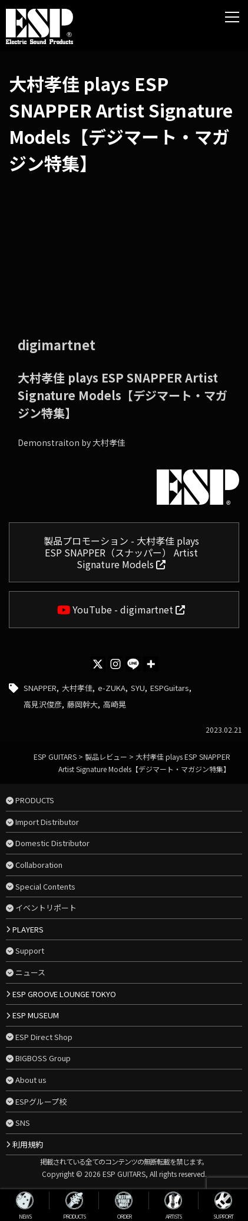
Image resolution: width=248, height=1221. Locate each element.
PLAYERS (28, 929)
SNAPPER (40, 687)
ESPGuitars (169, 687)
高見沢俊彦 (43, 704)
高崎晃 (114, 704)
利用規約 (27, 1144)
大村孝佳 (77, 687)
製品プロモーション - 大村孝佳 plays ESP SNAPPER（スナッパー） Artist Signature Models (121, 552)
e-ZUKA (111, 687)
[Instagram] (115, 664)
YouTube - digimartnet (121, 609)
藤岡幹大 (82, 704)
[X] (97, 664)
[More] (150, 664)
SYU (138, 687)
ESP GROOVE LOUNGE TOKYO (64, 993)
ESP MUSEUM (35, 1015)
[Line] (133, 664)
